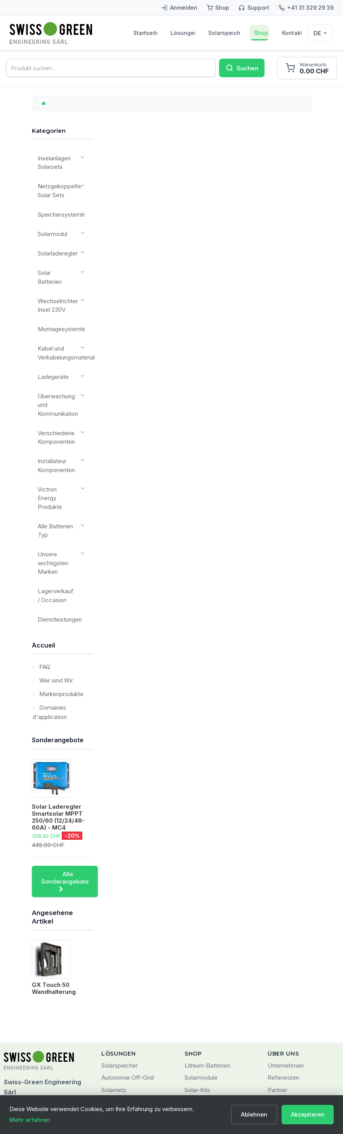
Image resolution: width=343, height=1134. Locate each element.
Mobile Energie (121, 1015)
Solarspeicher (224, 33)
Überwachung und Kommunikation (56, 357)
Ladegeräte (51, 333)
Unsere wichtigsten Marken (51, 486)
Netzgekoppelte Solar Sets (58, 186)
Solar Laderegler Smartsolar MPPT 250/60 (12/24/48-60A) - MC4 (58, 730)
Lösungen (183, 33)
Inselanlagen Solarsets (53, 162)
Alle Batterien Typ (53, 458)
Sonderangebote (58, 653)
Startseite (145, 33)
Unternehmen (286, 978)
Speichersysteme (59, 206)
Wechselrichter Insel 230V (56, 273)
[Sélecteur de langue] (320, 33)
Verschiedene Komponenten (55, 386)
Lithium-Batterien (207, 978)
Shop (261, 33)
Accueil (43, 558)
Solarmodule (201, 991)
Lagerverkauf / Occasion (56, 514)
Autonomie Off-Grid (127, 991)
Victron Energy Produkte (56, 434)
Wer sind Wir (55, 593)
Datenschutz (284, 1040)
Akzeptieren (307, 1114)
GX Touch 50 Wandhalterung (54, 901)
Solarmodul (51, 222)
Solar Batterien (55, 253)
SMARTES (115, 1027)
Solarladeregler (57, 237)
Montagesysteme (59, 293)
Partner (277, 1003)
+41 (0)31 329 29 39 (31, 1054)
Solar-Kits (197, 1003)
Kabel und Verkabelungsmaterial (64, 313)
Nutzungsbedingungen (297, 1027)
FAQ (44, 580)
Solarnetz (113, 1003)
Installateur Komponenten (54, 410)
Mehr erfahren (29, 1120)
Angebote (198, 1015)
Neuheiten (198, 1027)
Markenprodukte (61, 607)
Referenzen (283, 991)
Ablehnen (254, 1114)
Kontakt (292, 33)
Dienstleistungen (58, 534)
